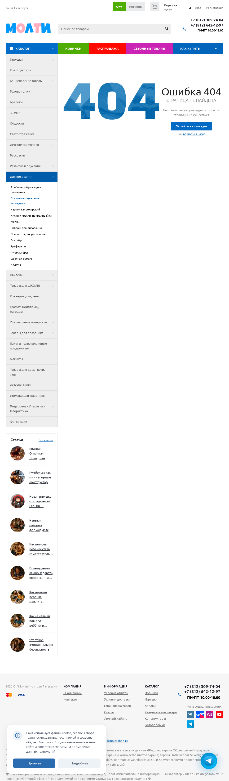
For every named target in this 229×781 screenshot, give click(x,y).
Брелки (150, 705)
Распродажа (108, 48)
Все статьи (46, 440)
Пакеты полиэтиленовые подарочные (28, 346)
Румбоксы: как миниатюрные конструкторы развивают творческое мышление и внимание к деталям (40, 477)
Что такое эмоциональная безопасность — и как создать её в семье (41, 645)
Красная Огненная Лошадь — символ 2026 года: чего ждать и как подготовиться (40, 453)
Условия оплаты (116, 693)
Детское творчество (33, 145)
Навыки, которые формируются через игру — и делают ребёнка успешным (40, 525)
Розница (135, 6)
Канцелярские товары (33, 81)
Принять (34, 763)
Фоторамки (18, 421)
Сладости (17, 123)
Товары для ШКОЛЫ (33, 286)
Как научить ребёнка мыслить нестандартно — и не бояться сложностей (40, 597)
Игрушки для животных (27, 395)
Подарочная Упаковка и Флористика (33, 408)
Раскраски (17, 155)
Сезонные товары (149, 48)
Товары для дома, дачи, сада (27, 372)
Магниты (16, 359)
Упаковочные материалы (33, 322)
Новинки (73, 48)
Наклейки (33, 275)
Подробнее (79, 763)
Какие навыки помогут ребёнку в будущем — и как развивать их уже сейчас (39, 621)
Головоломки (20, 91)
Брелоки (16, 102)
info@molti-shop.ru (114, 740)
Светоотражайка (22, 134)
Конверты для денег (25, 296)
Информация (116, 686)
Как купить (190, 48)
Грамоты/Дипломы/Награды (25, 309)
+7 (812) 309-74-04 (207, 20)
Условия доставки (117, 699)
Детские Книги (20, 385)
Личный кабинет (116, 718)
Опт (119, 6)
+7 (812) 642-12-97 (207, 25)
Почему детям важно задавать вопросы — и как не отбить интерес (41, 573)
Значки (15, 112)
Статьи (109, 712)
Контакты (70, 699)
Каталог (22, 48)
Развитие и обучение (33, 166)
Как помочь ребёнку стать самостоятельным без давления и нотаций (41, 549)
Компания (72, 686)
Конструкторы (20, 70)
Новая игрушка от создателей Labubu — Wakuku (40, 501)
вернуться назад (194, 133)
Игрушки (33, 59)
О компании (72, 693)
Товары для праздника (33, 333)
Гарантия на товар (117, 705)
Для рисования (33, 177)
